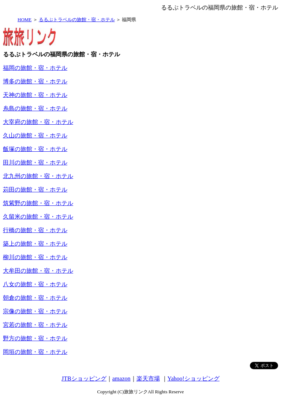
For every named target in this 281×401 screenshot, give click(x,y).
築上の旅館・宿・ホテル (35, 244)
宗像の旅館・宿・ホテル (35, 311)
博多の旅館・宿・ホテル (35, 81)
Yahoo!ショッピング (194, 378)
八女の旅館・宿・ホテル (35, 284)
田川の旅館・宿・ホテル (35, 162)
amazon (121, 378)
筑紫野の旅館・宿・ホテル (38, 203)
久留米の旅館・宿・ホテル (38, 216)
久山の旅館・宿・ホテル (35, 135)
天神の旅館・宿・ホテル (35, 95)
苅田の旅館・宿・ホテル (35, 189)
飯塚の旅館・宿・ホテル (35, 149)
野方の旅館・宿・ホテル (35, 338)
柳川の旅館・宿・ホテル (35, 257)
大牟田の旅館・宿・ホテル (38, 271)
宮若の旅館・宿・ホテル (35, 325)
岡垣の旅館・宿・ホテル (35, 352)
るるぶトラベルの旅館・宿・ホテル (77, 19)
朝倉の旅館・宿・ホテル (35, 298)
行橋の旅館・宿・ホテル (35, 230)
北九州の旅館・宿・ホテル (38, 176)
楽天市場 (148, 378)
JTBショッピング (83, 378)
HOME (24, 19)
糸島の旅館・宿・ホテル (35, 108)
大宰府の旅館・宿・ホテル (38, 122)
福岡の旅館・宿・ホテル (35, 68)
